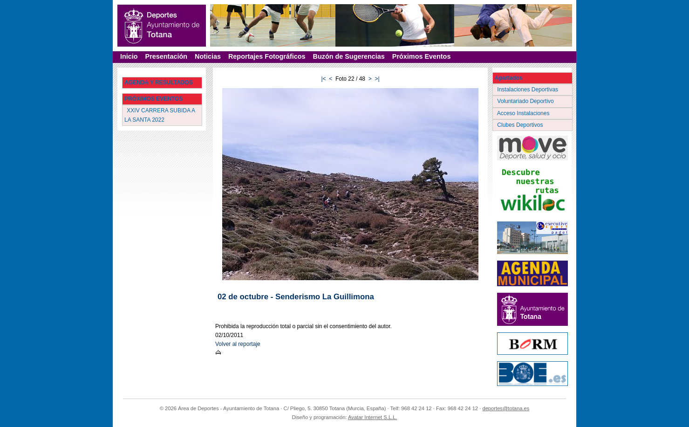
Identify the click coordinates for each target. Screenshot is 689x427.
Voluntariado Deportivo (526, 101)
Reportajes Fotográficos (267, 56)
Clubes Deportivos (521, 125)
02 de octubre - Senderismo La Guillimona (296, 296)
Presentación (166, 56)
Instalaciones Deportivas (528, 89)
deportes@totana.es (505, 408)
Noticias (208, 56)
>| (377, 79)
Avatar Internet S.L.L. (372, 417)
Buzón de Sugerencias (349, 56)
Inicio (129, 56)
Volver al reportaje (237, 344)
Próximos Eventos (421, 56)
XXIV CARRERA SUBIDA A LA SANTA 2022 (159, 115)
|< (323, 79)
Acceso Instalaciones (524, 113)
